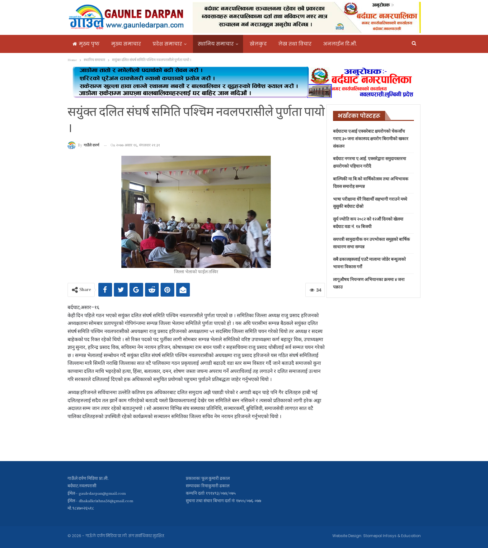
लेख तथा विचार (295, 44)
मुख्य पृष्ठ (86, 44)
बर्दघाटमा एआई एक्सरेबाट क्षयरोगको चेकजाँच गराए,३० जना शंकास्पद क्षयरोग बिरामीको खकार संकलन (370, 139)
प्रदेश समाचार (167, 44)
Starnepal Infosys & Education (392, 535)
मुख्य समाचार (126, 44)
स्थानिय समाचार (216, 44)
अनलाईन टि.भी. (340, 44)
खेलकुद (258, 44)
